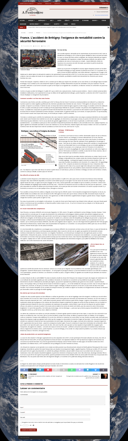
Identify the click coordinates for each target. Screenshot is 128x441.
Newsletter (48, 3)
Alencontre (37, 45)
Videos (73, 24)
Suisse (66, 24)
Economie (85, 20)
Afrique (30, 20)
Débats (67, 20)
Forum (104, 20)
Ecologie (76, 20)
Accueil (22, 20)
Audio (59, 20)
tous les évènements (101, 15)
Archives (40, 3)
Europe (94, 20)
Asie (51, 20)
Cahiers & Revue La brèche (26, 3)
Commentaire (24, 394)
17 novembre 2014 (27, 45)
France (44, 45)
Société (56, 24)
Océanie (46, 24)
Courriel (22, 412)
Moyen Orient (34, 24)
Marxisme (23, 24)
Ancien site (57, 3)
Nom (21, 407)
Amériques (41, 20)
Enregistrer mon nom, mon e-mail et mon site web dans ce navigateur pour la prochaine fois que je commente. (52, 422)
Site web (22, 417)
